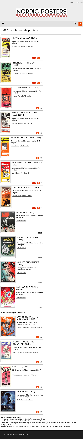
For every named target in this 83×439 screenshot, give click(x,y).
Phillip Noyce (21, 400)
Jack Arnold (15, 146)
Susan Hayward (28, 73)
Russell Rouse (18, 73)
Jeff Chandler (28, 46)
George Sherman (18, 123)
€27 (39, 412)
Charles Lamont (17, 46)
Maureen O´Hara (30, 375)
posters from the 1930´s (61, 426)
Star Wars (48, 426)
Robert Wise (16, 196)
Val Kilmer (29, 400)
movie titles (39, 421)
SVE (81, 2)
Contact (71, 2)
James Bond (30, 426)
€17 (39, 362)
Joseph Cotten (26, 196)
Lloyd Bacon (16, 173)
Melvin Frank (17, 96)
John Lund (28, 123)
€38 (39, 337)
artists (32, 421)
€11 (39, 108)
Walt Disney (40, 426)
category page (6, 424)
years (46, 421)
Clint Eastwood (20, 426)
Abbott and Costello (35, 327)
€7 (39, 58)
